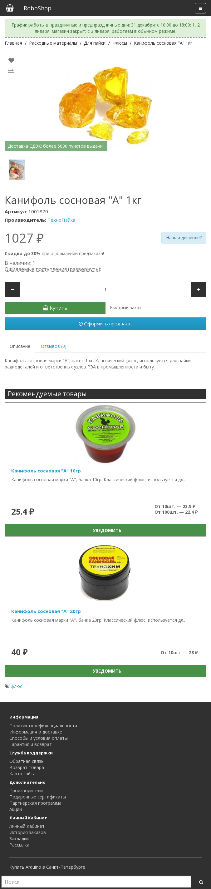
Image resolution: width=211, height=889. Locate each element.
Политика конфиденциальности (43, 725)
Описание (20, 346)
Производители (26, 790)
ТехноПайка (61, 220)
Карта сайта (22, 774)
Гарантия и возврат (30, 744)
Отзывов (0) (53, 346)
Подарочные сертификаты (37, 797)
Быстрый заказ (125, 307)
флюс (16, 686)
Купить (55, 307)
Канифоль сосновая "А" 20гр (46, 611)
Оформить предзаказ (106, 323)
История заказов (27, 832)
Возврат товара (26, 767)
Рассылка (19, 845)
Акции (15, 809)
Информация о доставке (35, 732)
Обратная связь (26, 761)
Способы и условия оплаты (38, 738)
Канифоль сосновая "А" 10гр (46, 470)
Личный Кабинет (27, 826)
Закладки (19, 839)
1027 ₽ (24, 238)
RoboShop (38, 8)
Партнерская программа (35, 803)
